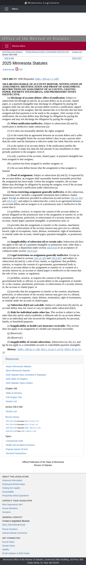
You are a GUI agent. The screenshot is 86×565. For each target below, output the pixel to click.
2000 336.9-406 (11, 428)
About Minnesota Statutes (18, 370)
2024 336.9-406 (11, 421)
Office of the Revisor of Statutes (35, 38)
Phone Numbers (10, 529)
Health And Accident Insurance (20, 445)
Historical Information (12, 480)
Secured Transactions (16, 453)
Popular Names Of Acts (17, 449)
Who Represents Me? (12, 504)
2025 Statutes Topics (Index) (19, 383)
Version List (11, 401)
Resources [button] (12, 359)
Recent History (12, 417)
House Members (10, 508)
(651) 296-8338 (9, 525)
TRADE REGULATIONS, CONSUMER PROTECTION (47, 52)
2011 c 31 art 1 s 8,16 (52, 349)
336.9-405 (9, 58)
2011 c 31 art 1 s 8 (31, 424)
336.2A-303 (76, 198)
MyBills (5, 549)
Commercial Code (14, 441)
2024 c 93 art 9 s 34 (32, 421)
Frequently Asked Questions (15, 495)
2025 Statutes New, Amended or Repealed (26, 375)
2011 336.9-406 (11, 424)
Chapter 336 (77, 52)
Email (22, 525)
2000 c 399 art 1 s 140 (33, 428)
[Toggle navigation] (6, 9)
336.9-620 (32, 250)
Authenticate (8, 69)
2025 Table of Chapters (17, 379)
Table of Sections (14, 393)
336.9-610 (52, 247)
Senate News (8, 545)
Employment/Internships (13, 484)
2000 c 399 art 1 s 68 (28, 431)
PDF (19, 69)
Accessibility (8, 492)
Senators (6, 512)
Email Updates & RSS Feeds (16, 553)
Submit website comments (14, 533)
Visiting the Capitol (11, 488)
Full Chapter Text (14, 397)
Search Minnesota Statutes (18, 366)
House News (8, 542)
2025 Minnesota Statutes (12, 52)
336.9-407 (77, 58)
